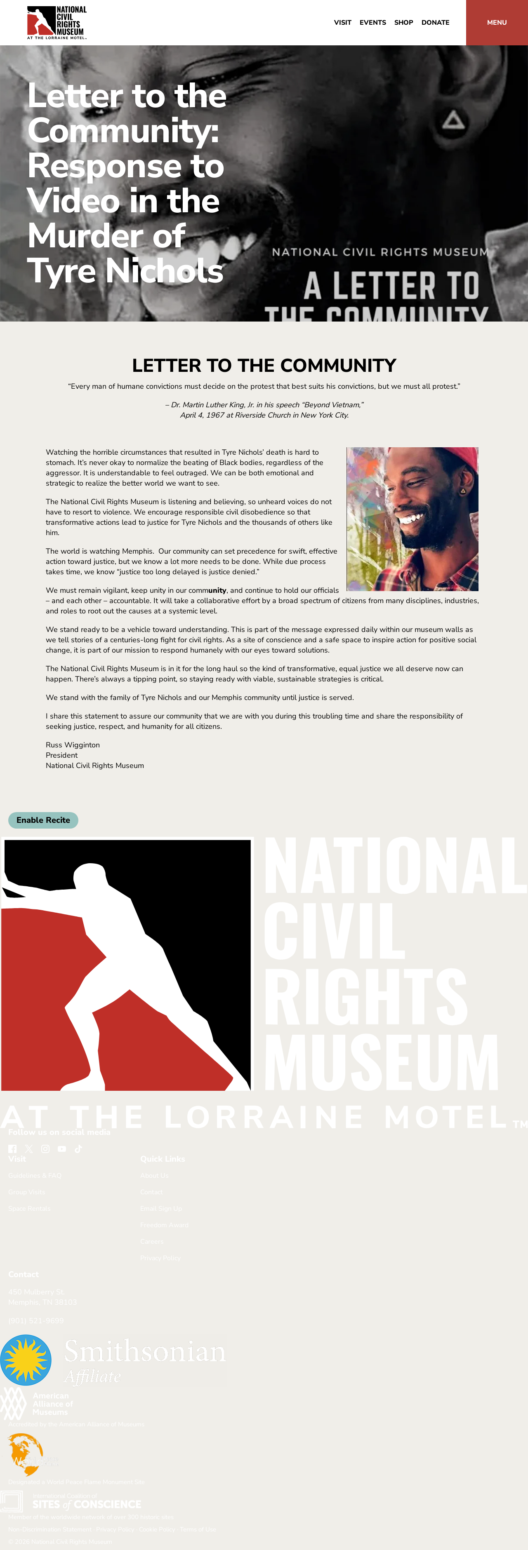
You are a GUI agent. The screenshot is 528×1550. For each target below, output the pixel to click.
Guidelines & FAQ (34, 1176)
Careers (152, 1242)
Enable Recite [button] (43, 820)
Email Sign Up (161, 1209)
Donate (436, 23)
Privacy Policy (160, 1258)
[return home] (57, 11)
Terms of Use (198, 1529)
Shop (403, 23)
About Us (154, 1176)
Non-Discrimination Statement (50, 1529)
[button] (497, 22)
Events (373, 23)
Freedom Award (164, 1225)
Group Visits (26, 1192)
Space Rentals (29, 1209)
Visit (342, 23)
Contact (151, 1192)
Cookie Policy (157, 1529)
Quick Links (162, 1159)
